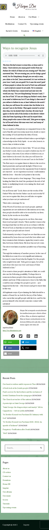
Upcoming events (37, 24)
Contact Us (22, 24)
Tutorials (6, 504)
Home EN (6, 484)
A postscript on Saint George (14, 403)
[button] (38, 30)
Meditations (9, 24)
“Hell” (5, 433)
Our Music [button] (32, 17)
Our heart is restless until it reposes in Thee (19, 384)
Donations (25, 31)
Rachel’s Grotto (12, 31)
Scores (5, 500)
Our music (7, 496)
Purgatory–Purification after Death (16, 429)
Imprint (6, 488)
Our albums (7, 492)
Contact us (7, 476)
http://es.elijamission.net (12, 331)
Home (12, 17)
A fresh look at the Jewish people (15, 388)
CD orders (7, 472)
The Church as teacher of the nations (17, 399)
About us (21, 17)
